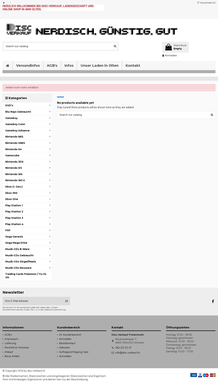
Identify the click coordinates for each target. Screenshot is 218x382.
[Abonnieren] (66, 301)
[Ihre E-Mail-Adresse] (33, 301)
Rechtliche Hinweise (17, 347)
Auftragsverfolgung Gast (73, 352)
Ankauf (9, 352)
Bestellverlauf (67, 343)
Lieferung (10, 343)
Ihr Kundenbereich (70, 334)
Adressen (64, 347)
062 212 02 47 (123, 347)
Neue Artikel (12, 356)
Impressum (11, 339)
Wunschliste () (206, 2)
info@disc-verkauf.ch (127, 352)
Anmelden (65, 339)
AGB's (8, 334)
